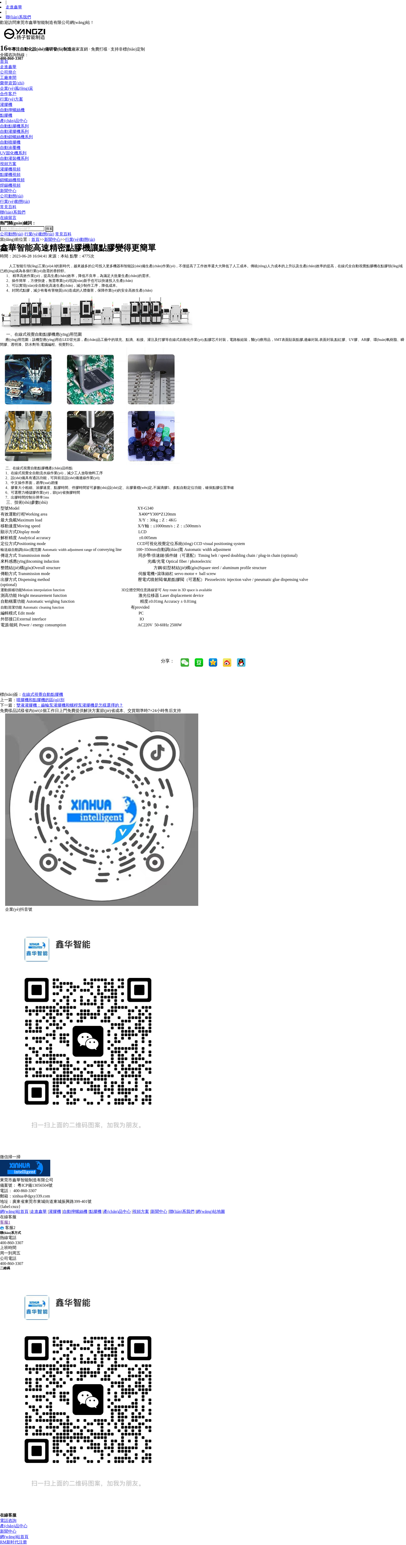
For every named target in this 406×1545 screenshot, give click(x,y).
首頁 (4, 61)
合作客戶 (8, 94)
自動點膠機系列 (14, 126)
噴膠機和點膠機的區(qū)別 (40, 700)
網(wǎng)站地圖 (210, 1211)
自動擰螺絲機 (12, 110)
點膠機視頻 (10, 174)
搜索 (49, 229)
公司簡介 (8, 72)
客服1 (5, 1222)
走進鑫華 (14, 7)
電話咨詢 (8, 1520)
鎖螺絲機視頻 (12, 180)
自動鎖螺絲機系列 (16, 137)
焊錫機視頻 (10, 185)
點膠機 (6, 115)
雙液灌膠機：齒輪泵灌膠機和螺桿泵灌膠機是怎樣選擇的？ (69, 705)
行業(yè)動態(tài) (15, 201)
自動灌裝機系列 (14, 158)
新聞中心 (8, 191)
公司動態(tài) (11, 196)
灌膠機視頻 (10, 169)
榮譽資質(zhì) (12, 83)
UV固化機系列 (13, 153)
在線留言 (8, 217)
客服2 (7, 1227)
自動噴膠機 (10, 142)
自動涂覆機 (10, 147)
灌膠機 (6, 104)
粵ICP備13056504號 (35, 1185)
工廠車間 (8, 77)
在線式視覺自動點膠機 (42, 694)
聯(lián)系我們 (18, 17)
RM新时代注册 (13, 1542)
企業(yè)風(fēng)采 (16, 88)
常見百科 (8, 207)
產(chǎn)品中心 (13, 120)
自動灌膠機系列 (14, 131)
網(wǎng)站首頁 (14, 1211)
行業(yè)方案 (11, 99)
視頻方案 (8, 164)
